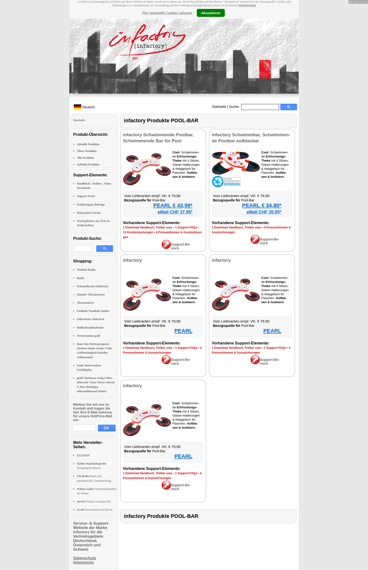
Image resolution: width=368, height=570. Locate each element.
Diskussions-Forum (89, 212)
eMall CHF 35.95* (264, 212)
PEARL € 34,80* (261, 205)
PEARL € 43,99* (172, 205)
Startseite (219, 107)
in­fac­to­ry (132, 260)
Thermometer (85, 302)
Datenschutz (247, 5)
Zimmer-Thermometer (91, 294)
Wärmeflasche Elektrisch (92, 286)
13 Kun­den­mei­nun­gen (138, 232)
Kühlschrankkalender (90, 327)
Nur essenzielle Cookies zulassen (167, 13)
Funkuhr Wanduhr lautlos (93, 311)
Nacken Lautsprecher (94, 501)
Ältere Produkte (87, 151)
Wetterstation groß (88, 335)
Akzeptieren (210, 13)
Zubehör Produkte (88, 164)
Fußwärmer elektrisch (90, 319)
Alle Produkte (85, 157)
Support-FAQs (86, 196)
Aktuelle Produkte (88, 144)
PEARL (183, 331)
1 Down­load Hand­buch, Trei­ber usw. (148, 227)
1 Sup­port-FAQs (186, 227)
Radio (80, 278)
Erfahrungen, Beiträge (91, 204)
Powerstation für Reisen (95, 509)
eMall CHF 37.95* (175, 212)
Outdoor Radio (86, 269)
